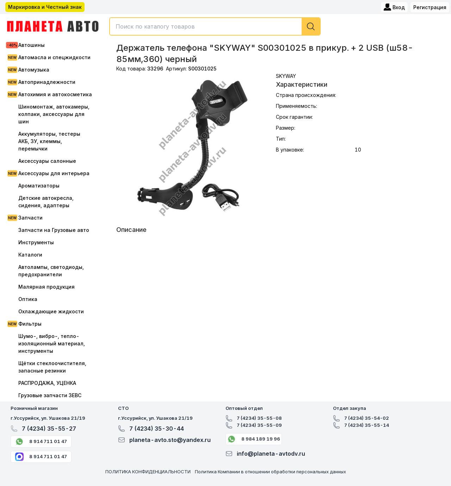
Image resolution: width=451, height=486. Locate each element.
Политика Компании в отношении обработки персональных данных (270, 471)
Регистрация (429, 7)
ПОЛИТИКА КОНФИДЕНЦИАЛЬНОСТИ (148, 471)
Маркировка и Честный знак (45, 7)
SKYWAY (286, 76)
